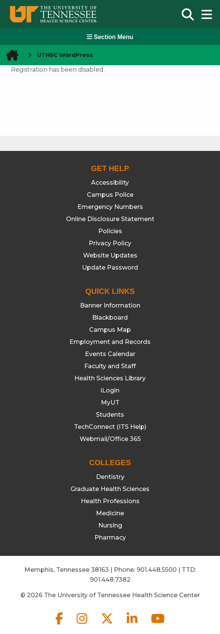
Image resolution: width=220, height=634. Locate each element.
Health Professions (110, 501)
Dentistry (110, 476)
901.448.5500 (157, 569)
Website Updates (110, 255)
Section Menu (110, 37)
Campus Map (110, 329)
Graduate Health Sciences (110, 489)
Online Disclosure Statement (110, 219)
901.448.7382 (110, 579)
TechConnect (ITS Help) (110, 426)
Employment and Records (110, 341)
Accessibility (110, 182)
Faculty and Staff (110, 366)
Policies (110, 231)
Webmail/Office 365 (110, 439)
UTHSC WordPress (65, 55)
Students (110, 414)
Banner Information (110, 305)
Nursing (110, 525)
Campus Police (110, 194)
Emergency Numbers (110, 206)
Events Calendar (110, 354)
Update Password (110, 267)
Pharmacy (110, 537)
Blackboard (110, 317)
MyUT (110, 402)
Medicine (110, 513)
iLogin (110, 390)
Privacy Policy (110, 243)
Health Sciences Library (110, 378)
